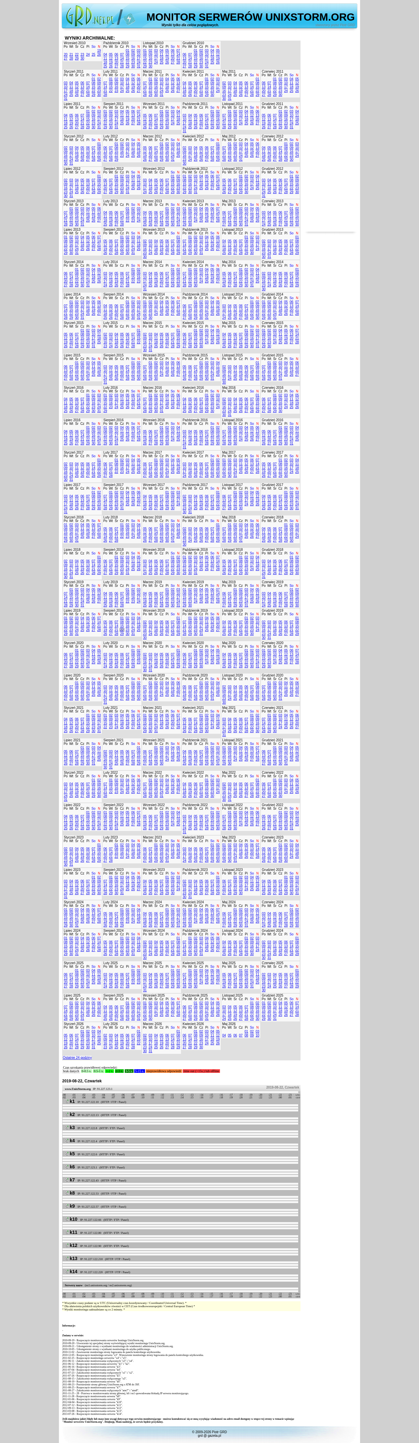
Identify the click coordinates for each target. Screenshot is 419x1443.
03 (138, 50)
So (93, 46)
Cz (82, 46)
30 (82, 58)
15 (127, 58)
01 (127, 50)
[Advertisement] (330, 133)
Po (65, 46)
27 (65, 58)
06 (116, 54)
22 (77, 54)
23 (82, 54)
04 (105, 54)
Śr (77, 46)
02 (133, 50)
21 (71, 54)
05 (111, 54)
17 (138, 58)
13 (116, 58)
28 (71, 58)
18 (105, 62)
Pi (87, 46)
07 (122, 54)
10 (138, 54)
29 (77, 58)
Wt (71, 46)
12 (111, 58)
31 (138, 66)
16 (133, 58)
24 (88, 54)
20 (65, 54)
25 (93, 54)
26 (99, 54)
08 (127, 54)
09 (133, 54)
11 (105, 58)
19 (99, 50)
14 (122, 58)
